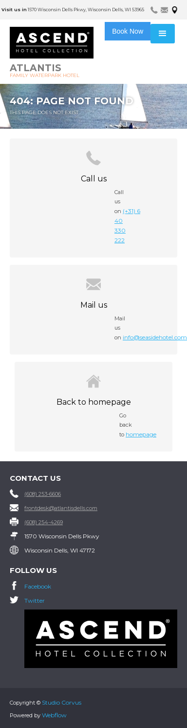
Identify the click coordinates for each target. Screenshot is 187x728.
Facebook (37, 586)
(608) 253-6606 (42, 494)
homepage (141, 434)
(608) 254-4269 (43, 522)
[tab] (154, 9)
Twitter (34, 600)
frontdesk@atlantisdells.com (60, 508)
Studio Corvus (61, 702)
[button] (162, 33)
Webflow (54, 715)
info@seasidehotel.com (155, 337)
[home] (59, 53)
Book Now (127, 31)
